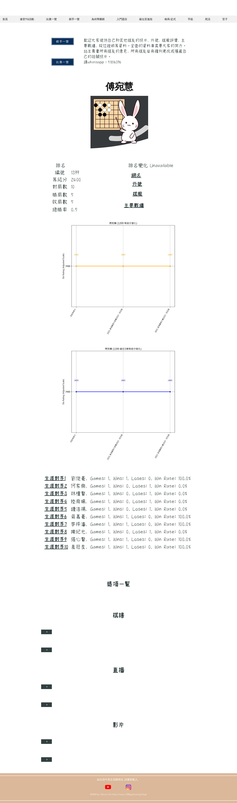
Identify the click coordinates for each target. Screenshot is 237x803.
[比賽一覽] (62, 62)
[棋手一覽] (62, 41)
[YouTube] (108, 786)
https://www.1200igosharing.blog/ (129, 794)
